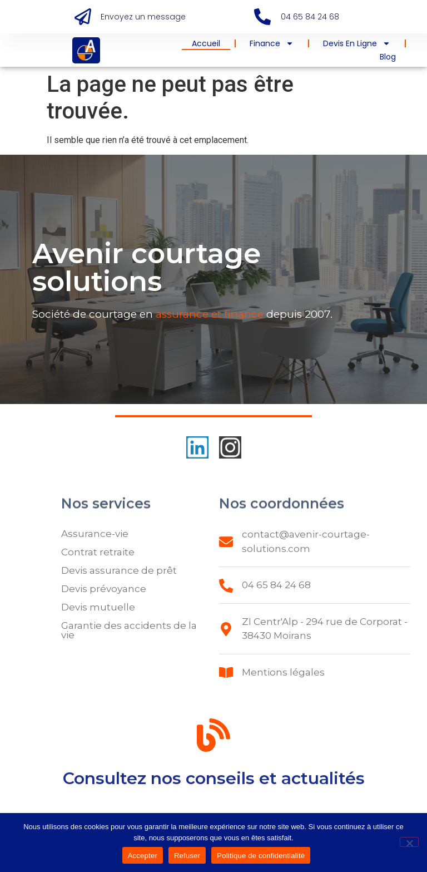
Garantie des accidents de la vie (129, 630)
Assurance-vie (94, 533)
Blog (388, 56)
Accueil (206, 43)
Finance (272, 43)
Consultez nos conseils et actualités (214, 782)
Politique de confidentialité (261, 855)
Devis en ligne (356, 43)
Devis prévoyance (103, 588)
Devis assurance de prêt (119, 570)
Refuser (187, 855)
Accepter (142, 855)
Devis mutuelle (98, 607)
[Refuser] (409, 842)
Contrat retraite (98, 552)
